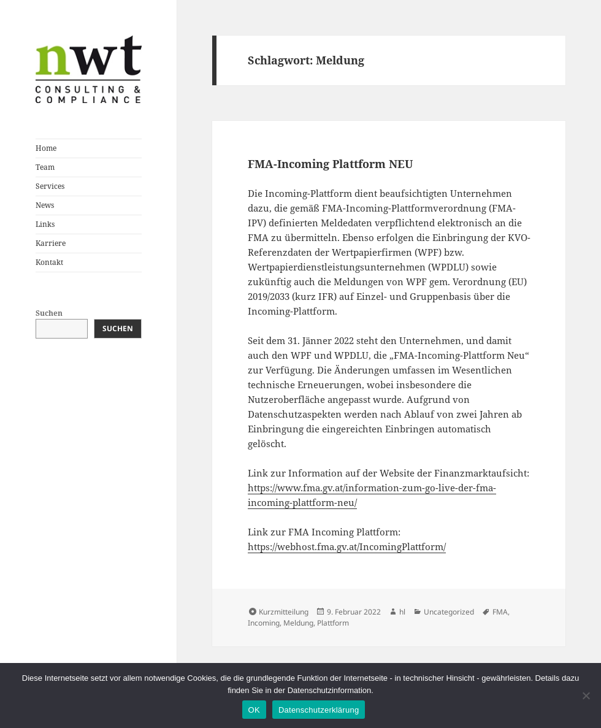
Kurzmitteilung (283, 612)
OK (254, 710)
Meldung (298, 623)
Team (45, 167)
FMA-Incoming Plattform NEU (330, 163)
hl (402, 612)
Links (45, 224)
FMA (500, 612)
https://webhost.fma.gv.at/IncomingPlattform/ (347, 546)
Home (46, 148)
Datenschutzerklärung (318, 710)
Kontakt (49, 262)
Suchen (49, 313)
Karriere (51, 243)
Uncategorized (449, 612)
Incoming (264, 623)
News (45, 205)
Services (50, 186)
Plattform (333, 623)
